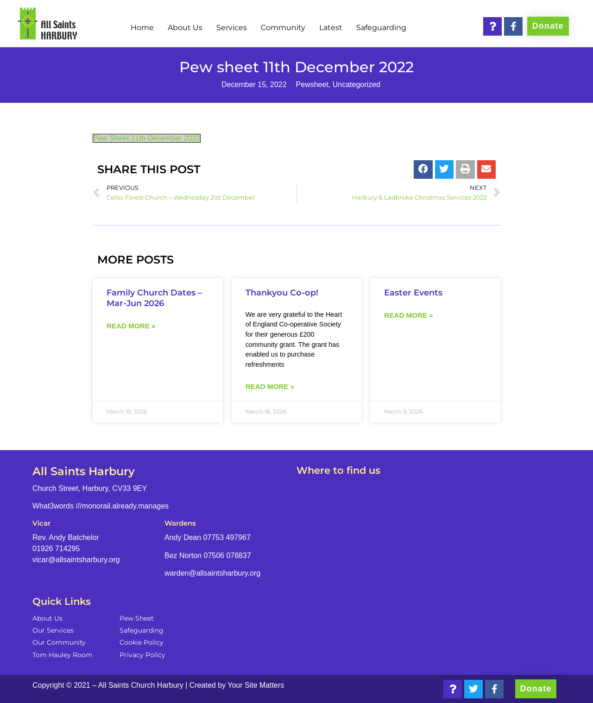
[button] (423, 169)
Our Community (59, 642)
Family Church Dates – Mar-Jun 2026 (154, 298)
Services (231, 27)
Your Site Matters (255, 685)
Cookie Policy (142, 642)
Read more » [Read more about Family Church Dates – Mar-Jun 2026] (131, 326)
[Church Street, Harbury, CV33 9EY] (428, 555)
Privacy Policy (142, 655)
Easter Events (413, 292)
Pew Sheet (137, 618)
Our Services (53, 630)
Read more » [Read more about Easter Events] (408, 315)
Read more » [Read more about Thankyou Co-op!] (270, 386)
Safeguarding (381, 27)
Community (283, 27)
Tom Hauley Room (62, 655)
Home (142, 27)
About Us (185, 27)
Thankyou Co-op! (282, 292)
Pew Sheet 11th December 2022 (146, 138)
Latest (330, 27)
